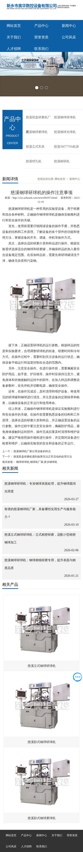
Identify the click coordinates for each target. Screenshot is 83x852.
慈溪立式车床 (35, 146)
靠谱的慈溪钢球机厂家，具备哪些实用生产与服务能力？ (40, 513)
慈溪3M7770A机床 (66, 146)
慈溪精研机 (61, 161)
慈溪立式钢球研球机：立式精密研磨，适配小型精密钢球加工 (40, 538)
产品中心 (41, 26)
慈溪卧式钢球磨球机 (42, 818)
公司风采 (69, 37)
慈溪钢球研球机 (65, 117)
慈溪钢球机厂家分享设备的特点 (32, 451)
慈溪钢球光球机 (65, 132)
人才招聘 (14, 49)
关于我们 (14, 37)
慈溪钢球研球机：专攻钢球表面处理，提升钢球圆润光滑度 (40, 487)
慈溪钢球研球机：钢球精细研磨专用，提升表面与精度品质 (40, 564)
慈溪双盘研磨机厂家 (38, 120)
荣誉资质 (41, 37)
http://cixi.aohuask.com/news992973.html (35, 197)
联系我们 (41, 49)
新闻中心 (69, 26)
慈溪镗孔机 (33, 161)
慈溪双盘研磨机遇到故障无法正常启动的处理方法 (42, 456)
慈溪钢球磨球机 (37, 132)
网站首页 (14, 26)
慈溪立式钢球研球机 (42, 666)
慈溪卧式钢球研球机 (42, 742)
